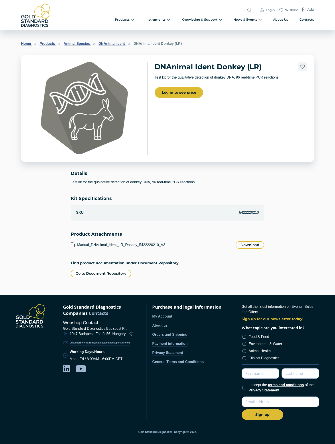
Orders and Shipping (169, 334)
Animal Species (77, 43)
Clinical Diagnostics (264, 358)
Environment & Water (265, 344)
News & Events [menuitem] (247, 19)
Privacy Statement (167, 353)
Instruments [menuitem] (158, 19)
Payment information (169, 343)
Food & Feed (259, 337)
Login (267, 10)
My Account (162, 316)
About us (160, 325)
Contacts (98, 313)
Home (26, 43)
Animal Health (260, 351)
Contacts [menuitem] (307, 20)
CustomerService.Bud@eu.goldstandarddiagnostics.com (100, 342)
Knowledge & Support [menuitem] (201, 19)
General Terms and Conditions (178, 362)
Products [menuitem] (124, 19)
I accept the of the (281, 387)
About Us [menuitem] (280, 20)
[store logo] (43, 15)
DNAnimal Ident (112, 43)
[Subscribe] (262, 414)
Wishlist (288, 10)
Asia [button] (308, 10)
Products (47, 43)
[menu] (192, 19)
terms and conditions (286, 385)
